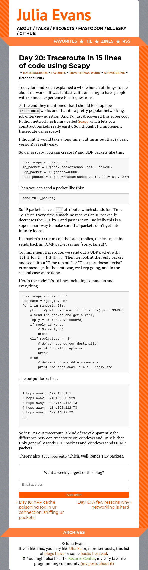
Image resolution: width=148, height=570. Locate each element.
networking (114, 73)
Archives (74, 532)
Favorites (65, 41)
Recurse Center (81, 558)
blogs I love (54, 553)
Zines (107, 41)
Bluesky (116, 28)
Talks (42, 28)
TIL (89, 41)
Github (27, 33)
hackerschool (35, 73)
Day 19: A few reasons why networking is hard (103, 505)
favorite (58, 73)
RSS (126, 41)
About (24, 28)
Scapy (83, 121)
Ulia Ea (75, 548)
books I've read (94, 553)
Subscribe (74, 495)
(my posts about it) (97, 563)
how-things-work (85, 73)
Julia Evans (54, 14)
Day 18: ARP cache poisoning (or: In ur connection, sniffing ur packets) (41, 510)
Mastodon (90, 28)
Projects (63, 28)
